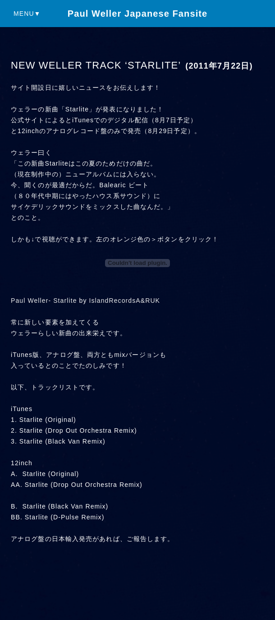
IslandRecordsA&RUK (124, 300)
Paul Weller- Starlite (44, 300)
